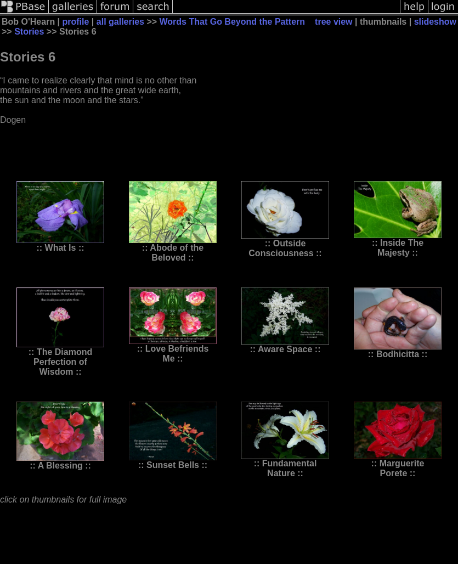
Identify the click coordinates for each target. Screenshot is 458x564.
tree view (333, 21)
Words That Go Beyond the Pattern (233, 21)
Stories (29, 31)
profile (76, 21)
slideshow (435, 21)
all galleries (120, 21)
